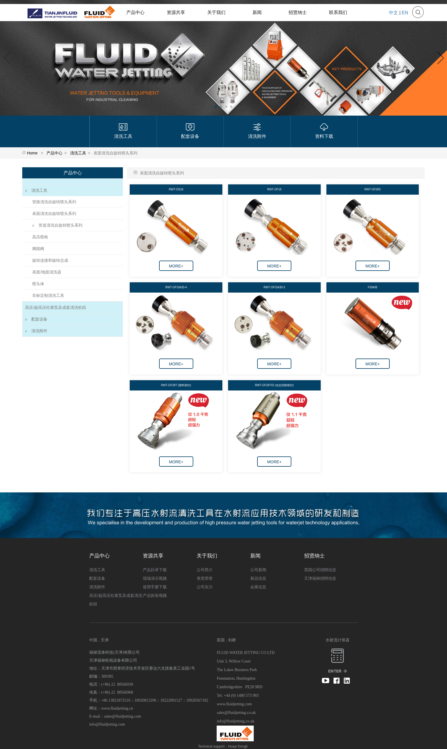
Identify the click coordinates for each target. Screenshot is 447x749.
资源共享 (176, 12)
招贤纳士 (297, 12)
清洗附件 (36, 331)
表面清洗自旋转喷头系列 (54, 213)
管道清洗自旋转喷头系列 (57, 225)
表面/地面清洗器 (46, 272)
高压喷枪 (40, 237)
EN (405, 12)
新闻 (257, 12)
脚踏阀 (38, 248)
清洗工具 (78, 153)
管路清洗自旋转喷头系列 (54, 202)
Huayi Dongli (237, 746)
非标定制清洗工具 (48, 295)
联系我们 (338, 12)
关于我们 (216, 12)
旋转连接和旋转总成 (50, 260)
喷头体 (38, 283)
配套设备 (36, 319)
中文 (393, 12)
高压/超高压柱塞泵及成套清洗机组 (55, 307)
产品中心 (135, 12)
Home (32, 153)
